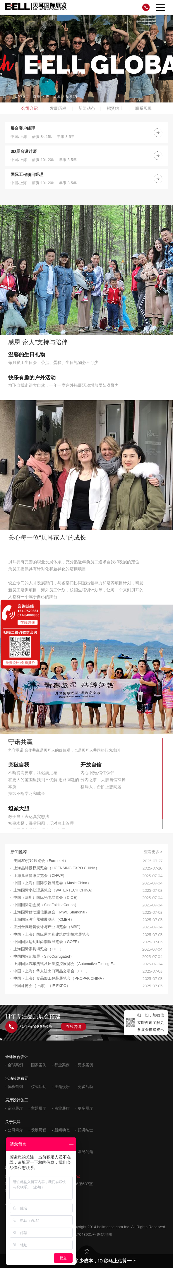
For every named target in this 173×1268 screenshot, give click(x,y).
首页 (36, 96)
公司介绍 (29, 108)
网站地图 (104, 1234)
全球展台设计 (16, 1057)
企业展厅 (15, 1108)
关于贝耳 (53, 96)
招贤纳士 (73, 96)
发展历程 (58, 108)
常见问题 (85, 1152)
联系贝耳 (143, 108)
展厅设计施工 (16, 1100)
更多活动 (85, 1087)
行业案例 (62, 1065)
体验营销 (15, 1087)
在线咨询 (73, 1026)
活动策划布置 (16, 1078)
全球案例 (15, 1065)
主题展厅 (38, 1108)
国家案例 (38, 1065)
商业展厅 (62, 1108)
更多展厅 (85, 1108)
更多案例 (85, 1065)
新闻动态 (86, 108)
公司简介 (15, 1130)
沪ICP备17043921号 (78, 1234)
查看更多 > (153, 852)
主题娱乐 (62, 1087)
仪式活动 (38, 1087)
